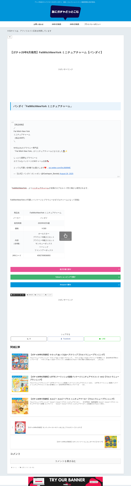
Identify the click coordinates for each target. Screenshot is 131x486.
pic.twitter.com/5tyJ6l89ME (60, 168)
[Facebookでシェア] (66, 340)
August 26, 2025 (66, 174)
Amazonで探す (65, 286)
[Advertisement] (65, 43)
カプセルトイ (39, 295)
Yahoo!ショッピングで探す (65, 278)
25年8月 (30, 295)
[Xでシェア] (29, 340)
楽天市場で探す (65, 270)
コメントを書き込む (65, 462)
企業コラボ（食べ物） (18, 295)
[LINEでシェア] (102, 340)
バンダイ (48, 295)
